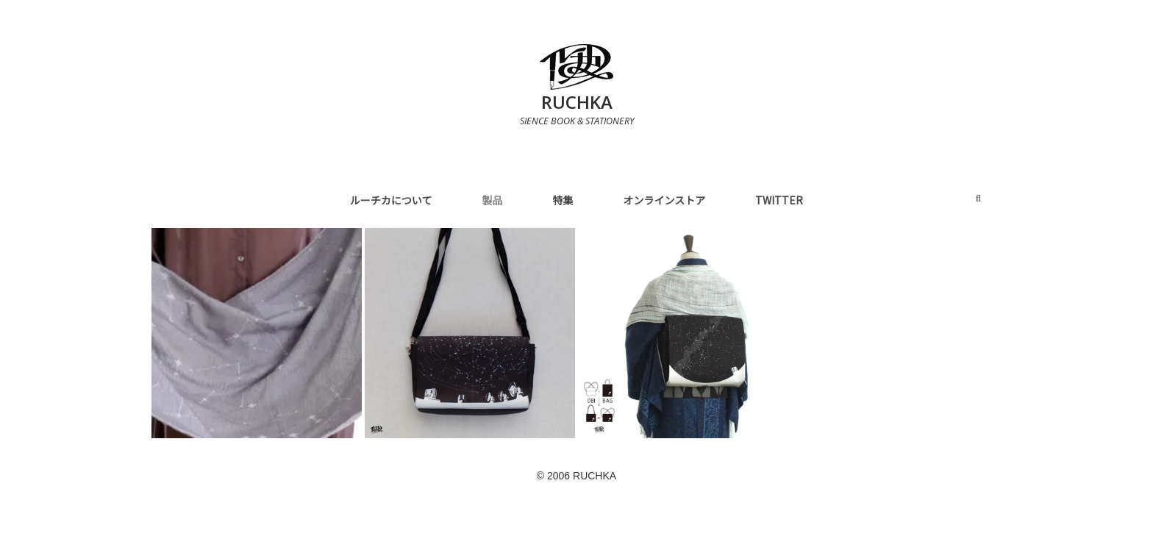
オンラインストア (664, 200)
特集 (562, 200)
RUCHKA (577, 102)
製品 (492, 200)
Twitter (779, 200)
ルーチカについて (391, 200)
